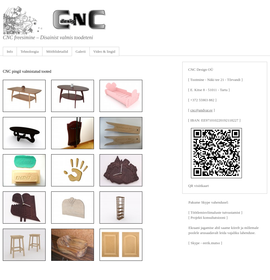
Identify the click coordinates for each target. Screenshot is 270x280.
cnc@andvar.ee (201, 110)
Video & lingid (104, 51)
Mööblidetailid (57, 51)
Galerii (81, 51)
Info (10, 51)
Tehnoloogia (30, 51)
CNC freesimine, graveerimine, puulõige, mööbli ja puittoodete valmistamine (135, 20)
